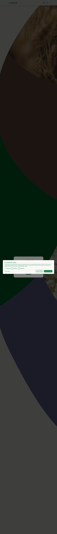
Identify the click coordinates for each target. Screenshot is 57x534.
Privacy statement (21, 266)
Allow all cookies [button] (48, 271)
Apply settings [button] (39, 271)
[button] (7, 271)
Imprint (26, 266)
